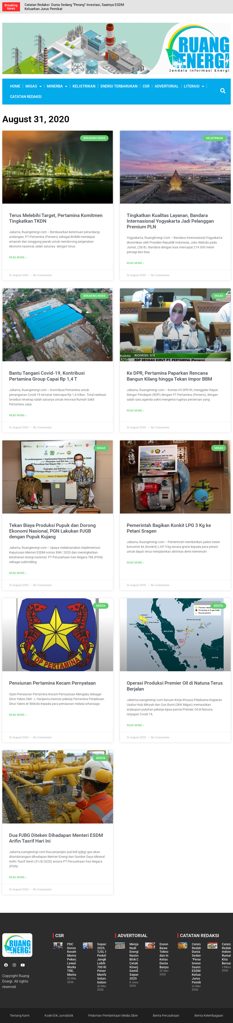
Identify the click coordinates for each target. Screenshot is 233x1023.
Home (15, 86)
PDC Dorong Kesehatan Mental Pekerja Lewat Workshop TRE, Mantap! (75, 959)
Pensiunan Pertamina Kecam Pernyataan (52, 683)
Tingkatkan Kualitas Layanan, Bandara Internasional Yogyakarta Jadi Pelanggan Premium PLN (170, 221)
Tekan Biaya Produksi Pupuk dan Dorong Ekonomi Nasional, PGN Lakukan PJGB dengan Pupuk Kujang (52, 531)
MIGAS (33, 86)
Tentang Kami (19, 1015)
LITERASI (194, 86)
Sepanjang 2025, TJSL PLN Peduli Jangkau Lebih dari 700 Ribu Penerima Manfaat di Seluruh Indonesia (105, 963)
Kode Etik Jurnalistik (59, 1015)
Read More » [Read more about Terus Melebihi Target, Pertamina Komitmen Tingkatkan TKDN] (18, 257)
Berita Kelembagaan (209, 1015)
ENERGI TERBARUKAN (119, 86)
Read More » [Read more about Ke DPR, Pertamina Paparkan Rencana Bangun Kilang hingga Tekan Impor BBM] (135, 410)
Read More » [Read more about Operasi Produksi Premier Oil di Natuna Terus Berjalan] (135, 725)
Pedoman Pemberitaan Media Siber (113, 1015)
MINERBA (57, 86)
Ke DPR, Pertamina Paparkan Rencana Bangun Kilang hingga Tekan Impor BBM (169, 376)
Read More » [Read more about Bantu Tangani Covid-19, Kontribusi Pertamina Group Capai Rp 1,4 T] (18, 415)
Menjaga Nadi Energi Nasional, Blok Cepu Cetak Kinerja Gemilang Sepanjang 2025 (137, 961)
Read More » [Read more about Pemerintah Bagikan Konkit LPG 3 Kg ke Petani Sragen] (135, 562)
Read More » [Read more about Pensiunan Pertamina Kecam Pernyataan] (18, 714)
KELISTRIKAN (84, 86)
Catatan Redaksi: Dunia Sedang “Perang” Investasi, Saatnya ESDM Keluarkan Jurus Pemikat (199, 963)
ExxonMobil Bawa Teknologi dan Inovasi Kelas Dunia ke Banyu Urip (168, 955)
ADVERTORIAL (167, 86)
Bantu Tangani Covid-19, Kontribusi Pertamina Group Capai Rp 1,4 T (47, 376)
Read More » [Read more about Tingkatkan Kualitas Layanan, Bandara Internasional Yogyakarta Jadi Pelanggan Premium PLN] (135, 263)
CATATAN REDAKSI (26, 97)
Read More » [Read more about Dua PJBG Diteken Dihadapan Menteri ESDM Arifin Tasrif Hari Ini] (18, 877)
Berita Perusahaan (166, 1015)
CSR (146, 86)
